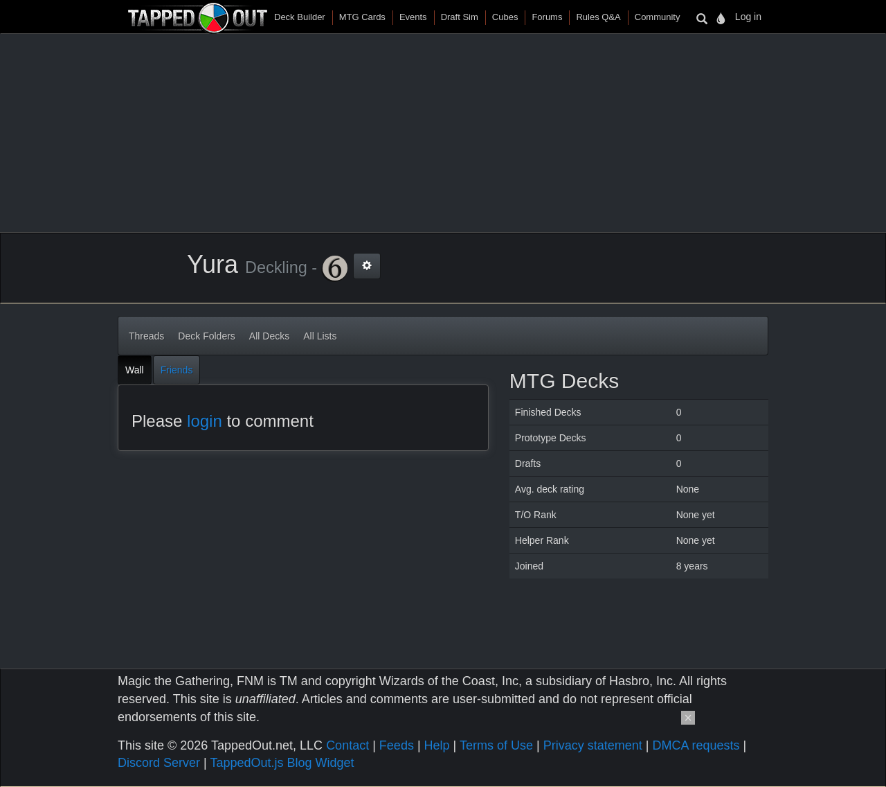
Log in (748, 16)
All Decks (269, 336)
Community (657, 17)
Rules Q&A (598, 17)
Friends (177, 369)
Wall (134, 369)
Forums (547, 17)
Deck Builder (299, 17)
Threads (146, 336)
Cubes (505, 17)
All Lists (319, 336)
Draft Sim (459, 17)
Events (413, 17)
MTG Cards (362, 17)
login (204, 421)
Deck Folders (206, 336)
